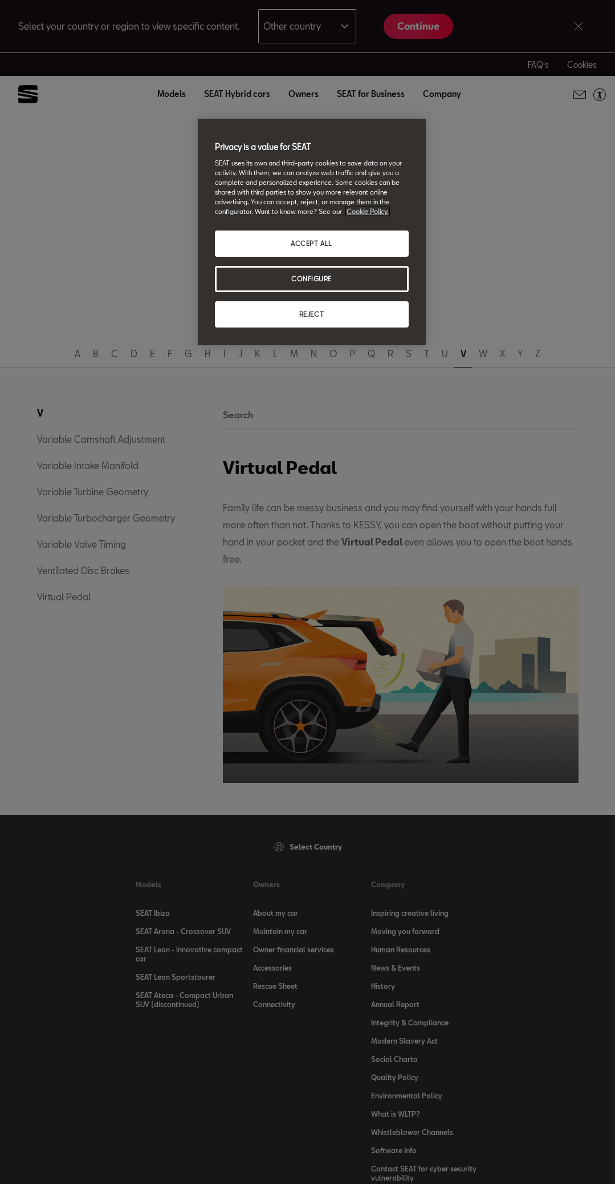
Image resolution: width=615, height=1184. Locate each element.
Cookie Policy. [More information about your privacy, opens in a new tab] (368, 211)
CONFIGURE (311, 278)
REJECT (311, 314)
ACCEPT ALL (311, 243)
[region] (312, 232)
